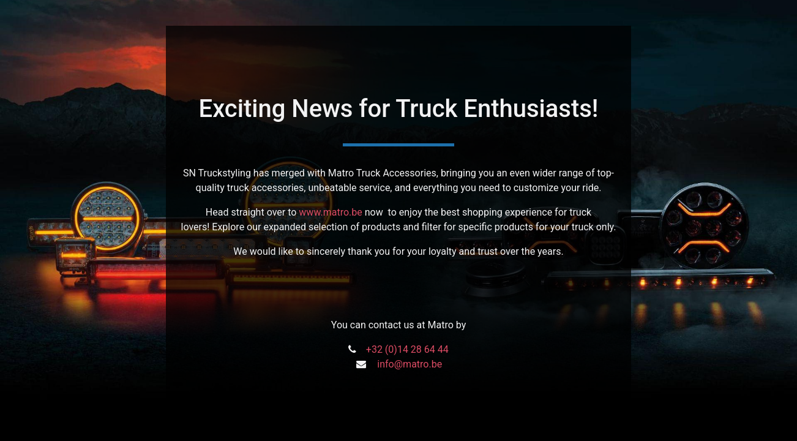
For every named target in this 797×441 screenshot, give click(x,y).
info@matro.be (409, 364)
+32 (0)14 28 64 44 (407, 349)
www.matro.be (330, 212)
